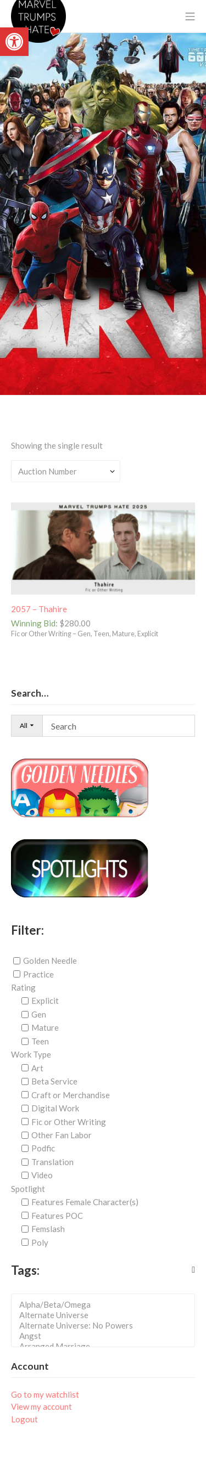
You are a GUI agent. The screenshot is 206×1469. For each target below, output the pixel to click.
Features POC (57, 1216)
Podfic (43, 1148)
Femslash (48, 1229)
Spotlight (28, 1189)
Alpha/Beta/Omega (106, 1305)
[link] (14, 41)
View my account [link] (41, 1406)
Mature (45, 1027)
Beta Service (54, 1081)
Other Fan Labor (61, 1135)
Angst (106, 1336)
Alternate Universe (106, 1315)
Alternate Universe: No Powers (106, 1325)
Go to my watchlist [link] (45, 1394)
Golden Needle (50, 960)
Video (42, 1175)
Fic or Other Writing (68, 1121)
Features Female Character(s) (84, 1202)
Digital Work (55, 1108)
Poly (39, 1242)
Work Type (31, 1054)
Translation (52, 1162)
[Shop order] (65, 471)
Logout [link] (24, 1419)
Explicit (45, 1000)
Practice (38, 974)
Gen (38, 1014)
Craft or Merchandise (70, 1095)
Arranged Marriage (106, 1346)
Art (37, 1068)
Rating (23, 987)
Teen (40, 1041)
